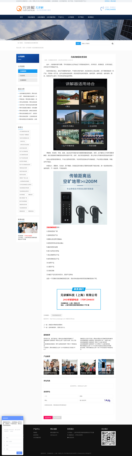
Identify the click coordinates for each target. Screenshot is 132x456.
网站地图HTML (54, 432)
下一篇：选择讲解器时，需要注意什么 (54, 327)
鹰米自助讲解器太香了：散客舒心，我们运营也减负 (27, 113)
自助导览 (35, 435)
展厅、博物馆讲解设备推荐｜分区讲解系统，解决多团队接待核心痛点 (27, 96)
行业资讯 (22, 75)
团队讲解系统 (20, 435)
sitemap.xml (53, 435)
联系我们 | (108, 1)
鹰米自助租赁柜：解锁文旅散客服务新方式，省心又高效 (27, 111)
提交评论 (48, 417)
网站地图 (113, 1)
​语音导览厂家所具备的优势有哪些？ (27, 105)
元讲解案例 (23, 80)
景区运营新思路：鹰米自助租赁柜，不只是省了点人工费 (27, 102)
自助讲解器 (41, 17)
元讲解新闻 (23, 71)
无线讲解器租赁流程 (38, 47)
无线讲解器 (31, 17)
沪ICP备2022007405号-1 (71, 453)
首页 (21, 17)
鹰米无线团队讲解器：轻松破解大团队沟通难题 (27, 108)
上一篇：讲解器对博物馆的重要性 (53, 324)
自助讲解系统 (34, 43)
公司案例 (18, 442)
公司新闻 (71, 17)
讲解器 (35, 432)
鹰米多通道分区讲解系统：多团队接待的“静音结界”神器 (27, 119)
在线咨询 (70, 437)
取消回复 (57, 417)
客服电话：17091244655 (75, 435)
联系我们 (91, 17)
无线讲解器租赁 (56, 315)
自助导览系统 (20, 437)
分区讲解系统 (51, 17)
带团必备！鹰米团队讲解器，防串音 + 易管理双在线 (27, 99)
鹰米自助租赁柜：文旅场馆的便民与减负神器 (27, 116)
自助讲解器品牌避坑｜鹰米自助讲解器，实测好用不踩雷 (27, 93)
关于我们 (81, 17)
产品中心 (61, 17)
